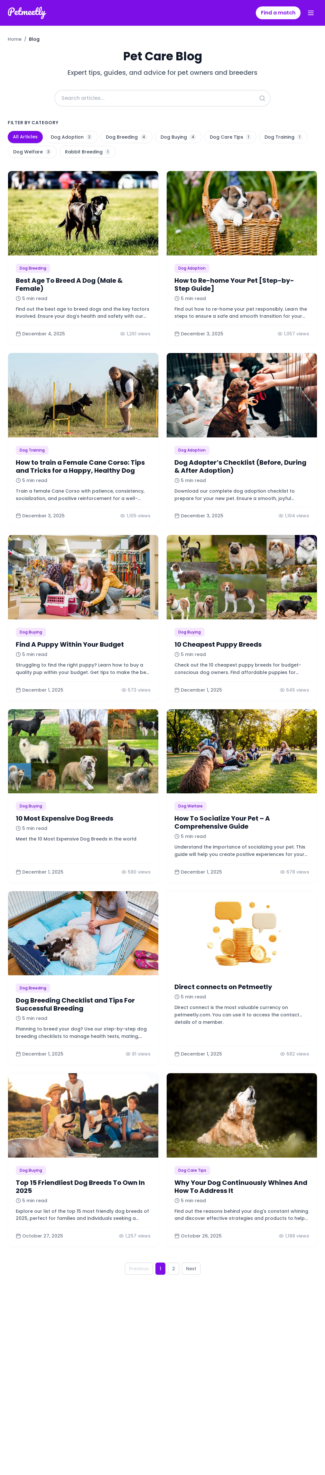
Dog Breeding (126, 137)
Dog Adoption (71, 137)
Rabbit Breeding (87, 152)
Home (15, 39)
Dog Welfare (32, 152)
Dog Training (283, 137)
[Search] (262, 98)
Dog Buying (178, 137)
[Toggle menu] (310, 12)
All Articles (25, 137)
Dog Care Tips (230, 137)
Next (191, 1268)
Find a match (278, 12)
